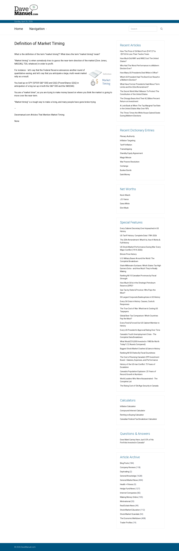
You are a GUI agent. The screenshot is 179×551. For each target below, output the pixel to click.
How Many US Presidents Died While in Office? (139, 73)
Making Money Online (129, 497)
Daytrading (124, 472)
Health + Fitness (126, 484)
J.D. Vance (124, 199)
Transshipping (126, 149)
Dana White (125, 204)
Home (18, 29)
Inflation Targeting (127, 140)
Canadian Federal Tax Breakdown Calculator (138, 419)
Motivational (125, 501)
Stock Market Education (130, 510)
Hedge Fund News (127, 489)
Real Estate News (127, 506)
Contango (124, 166)
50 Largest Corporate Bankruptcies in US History (140, 297)
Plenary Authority (127, 136)
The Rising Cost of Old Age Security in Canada (139, 386)
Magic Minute (125, 157)
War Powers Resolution (129, 162)
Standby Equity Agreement (131, 153)
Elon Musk (124, 208)
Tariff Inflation (126, 145)
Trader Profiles (126, 523)
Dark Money (125, 174)
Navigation (37, 29)
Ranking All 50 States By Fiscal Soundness (137, 353)
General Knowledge (128, 476)
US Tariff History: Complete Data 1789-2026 (138, 235)
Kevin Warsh (125, 195)
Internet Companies (128, 493)
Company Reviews (128, 467)
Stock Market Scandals (129, 514)
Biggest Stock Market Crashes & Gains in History (140, 349)
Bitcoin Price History (128, 254)
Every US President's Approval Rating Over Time (140, 330)
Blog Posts (124, 463)
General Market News (129, 480)
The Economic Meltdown (130, 518)
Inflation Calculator (128, 406)
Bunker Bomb (125, 170)
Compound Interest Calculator (132, 411)
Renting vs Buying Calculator (132, 415)
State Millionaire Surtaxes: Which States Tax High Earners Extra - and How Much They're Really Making (140, 268)
